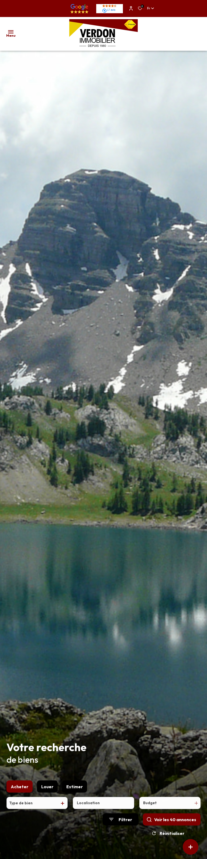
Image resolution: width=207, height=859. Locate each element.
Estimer (74, 791)
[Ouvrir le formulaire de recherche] (121, 824)
